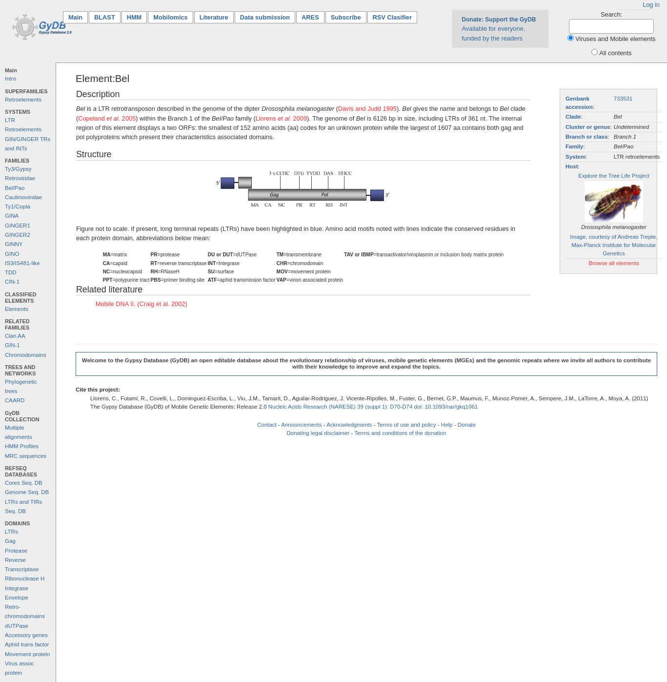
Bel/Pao (14, 188)
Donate (467, 425)
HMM (134, 17)
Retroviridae (20, 178)
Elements (16, 309)
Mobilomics (170, 17)
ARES (310, 17)
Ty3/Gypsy (18, 169)
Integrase (16, 588)
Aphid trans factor (27, 644)
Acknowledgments (349, 425)
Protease (16, 551)
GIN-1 (12, 345)
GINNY (13, 244)
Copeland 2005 (107, 118)
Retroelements (23, 100)
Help (447, 425)
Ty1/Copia (17, 206)
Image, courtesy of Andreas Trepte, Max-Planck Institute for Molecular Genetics (613, 245)
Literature (214, 17)
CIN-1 (12, 282)
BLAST (104, 17)
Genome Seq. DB (27, 492)
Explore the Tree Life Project (613, 176)
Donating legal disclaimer (317, 433)
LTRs (11, 532)
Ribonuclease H (24, 578)
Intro (10, 79)
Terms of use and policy (406, 425)
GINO (12, 254)
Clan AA (15, 336)
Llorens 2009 (281, 118)
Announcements (301, 425)
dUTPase (16, 626)
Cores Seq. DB (23, 483)
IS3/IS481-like (22, 263)
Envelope (16, 597)
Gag (10, 541)
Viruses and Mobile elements (615, 38)
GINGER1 (17, 225)
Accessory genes (26, 635)
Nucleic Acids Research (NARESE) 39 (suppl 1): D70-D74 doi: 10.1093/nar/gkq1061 (373, 407)
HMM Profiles (22, 446)
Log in (651, 4)
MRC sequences (25, 456)
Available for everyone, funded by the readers (499, 28)
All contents (615, 53)
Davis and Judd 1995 (367, 108)
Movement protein (27, 654)
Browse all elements (613, 263)
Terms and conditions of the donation (400, 433)
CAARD (14, 400)
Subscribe (346, 17)
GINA (12, 216)
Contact (267, 425)
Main (78, 17)
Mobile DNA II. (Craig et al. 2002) (141, 304)
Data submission (265, 17)
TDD (11, 272)
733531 (623, 99)
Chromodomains (25, 355)
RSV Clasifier (392, 17)
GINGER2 (17, 235)
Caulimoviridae (23, 197)
